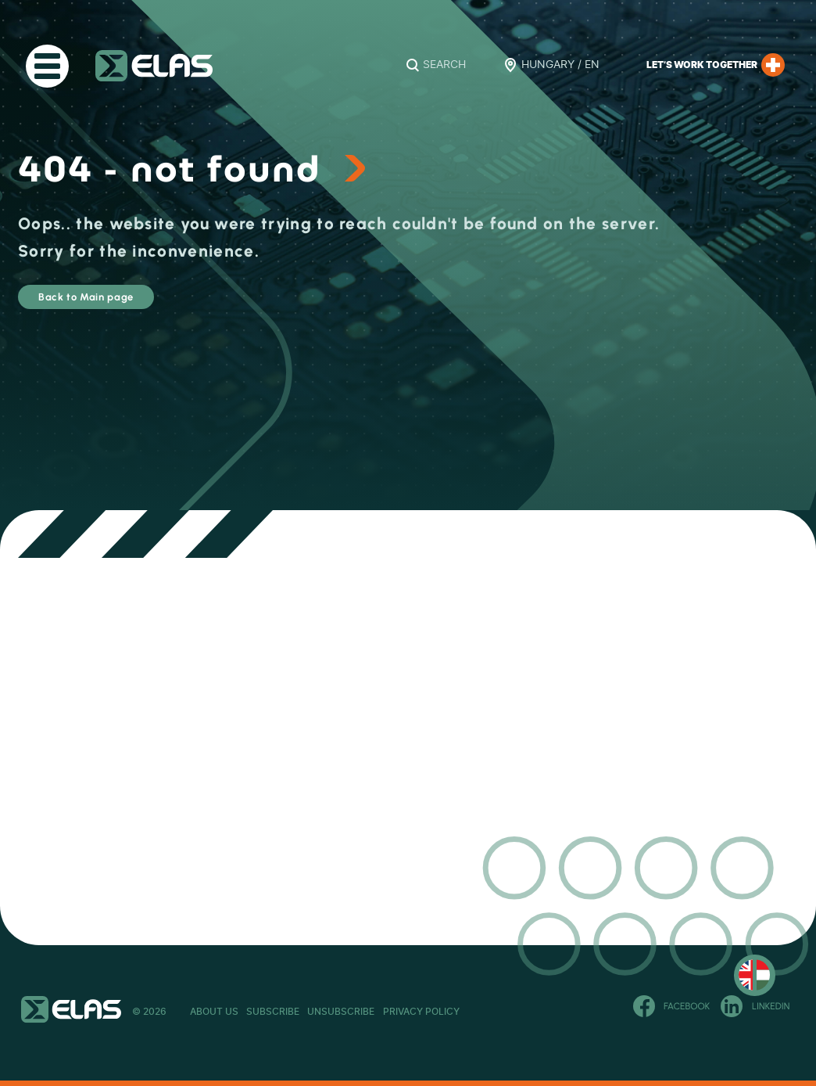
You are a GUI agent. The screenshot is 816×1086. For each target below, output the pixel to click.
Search (444, 64)
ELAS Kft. (154, 65)
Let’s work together (715, 65)
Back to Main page (128, 304)
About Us (214, 1011)
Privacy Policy (466, 1011)
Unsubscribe (372, 1011)
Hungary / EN (560, 64)
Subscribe (288, 1011)
